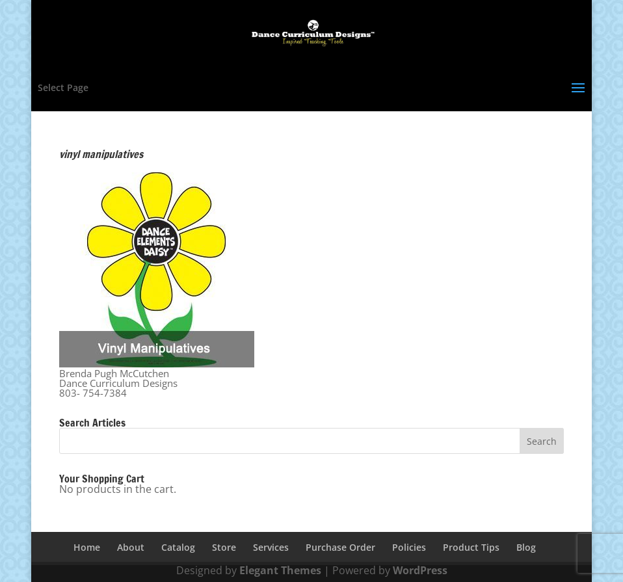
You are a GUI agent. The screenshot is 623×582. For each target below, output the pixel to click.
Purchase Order (340, 547)
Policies (409, 547)
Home (86, 547)
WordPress (420, 570)
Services (271, 547)
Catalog (178, 547)
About (130, 547)
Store (224, 547)
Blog (526, 547)
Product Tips (471, 547)
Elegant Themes (280, 570)
